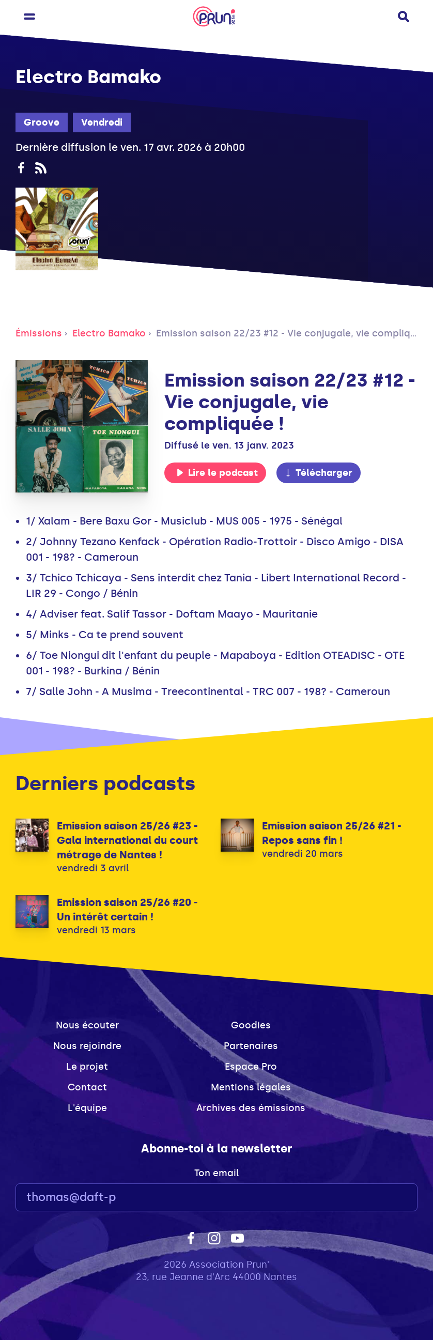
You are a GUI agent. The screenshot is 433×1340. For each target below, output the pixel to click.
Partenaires (251, 1046)
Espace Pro (251, 1066)
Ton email (216, 1173)
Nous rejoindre (87, 1046)
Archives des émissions (250, 1108)
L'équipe (87, 1108)
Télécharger (318, 473)
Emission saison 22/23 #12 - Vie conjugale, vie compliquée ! (294, 333)
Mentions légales (251, 1087)
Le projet (87, 1066)
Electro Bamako (109, 333)
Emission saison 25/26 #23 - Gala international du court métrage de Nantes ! (127, 840)
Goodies (251, 1025)
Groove (41, 122)
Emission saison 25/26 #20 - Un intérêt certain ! (127, 909)
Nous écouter (87, 1025)
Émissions (39, 333)
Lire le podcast (217, 473)
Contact (87, 1087)
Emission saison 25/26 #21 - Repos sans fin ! (331, 833)
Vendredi (101, 122)
